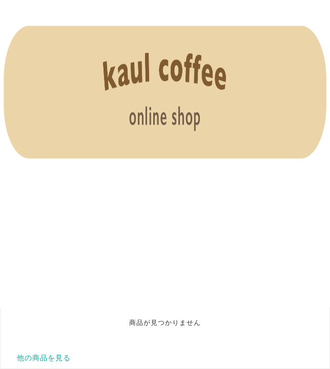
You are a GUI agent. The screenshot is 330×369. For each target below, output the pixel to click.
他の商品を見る (44, 358)
